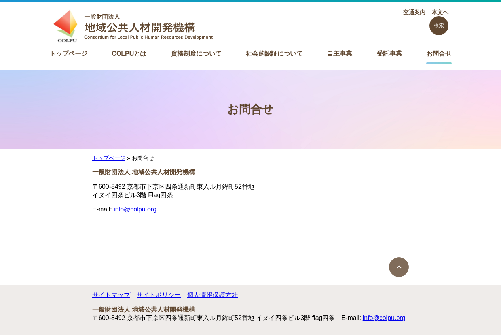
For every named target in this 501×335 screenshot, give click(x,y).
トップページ (68, 53)
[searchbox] (385, 25)
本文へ (440, 12)
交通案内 (414, 12)
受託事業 (389, 53)
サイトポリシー (159, 295)
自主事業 (339, 53)
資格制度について (196, 53)
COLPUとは (129, 53)
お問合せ (439, 53)
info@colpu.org (135, 209)
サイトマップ (111, 295)
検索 (439, 25)
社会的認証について (274, 53)
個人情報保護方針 (212, 295)
